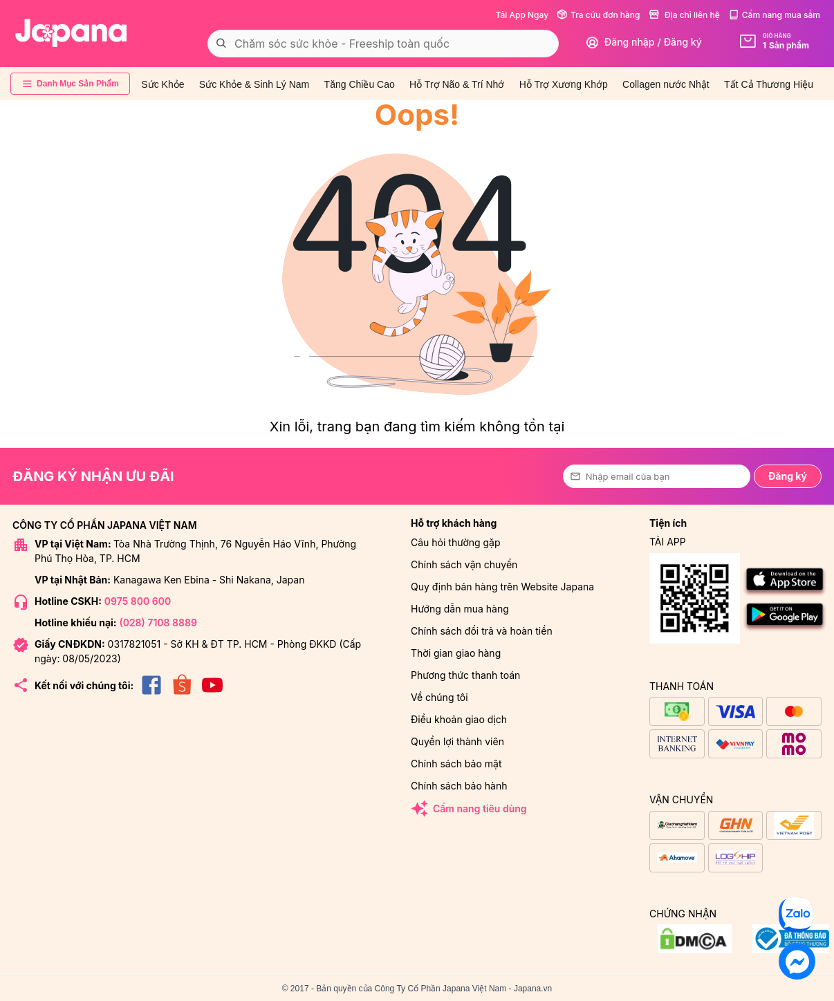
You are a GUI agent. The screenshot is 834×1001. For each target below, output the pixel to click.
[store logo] (71, 33)
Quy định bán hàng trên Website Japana (502, 586)
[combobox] (383, 43)
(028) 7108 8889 (157, 622)
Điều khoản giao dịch (459, 719)
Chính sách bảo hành (459, 786)
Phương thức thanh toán (465, 675)
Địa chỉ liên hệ (684, 15)
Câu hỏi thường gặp (456, 542)
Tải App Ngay (521, 15)
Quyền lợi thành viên (457, 741)
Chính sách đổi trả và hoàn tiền (482, 631)
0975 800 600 (137, 601)
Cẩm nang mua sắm (774, 15)
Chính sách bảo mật (456, 763)
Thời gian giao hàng (456, 653)
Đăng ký (787, 476)
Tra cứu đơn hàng (598, 15)
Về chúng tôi (439, 697)
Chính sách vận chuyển (464, 564)
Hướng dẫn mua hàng (460, 609)
